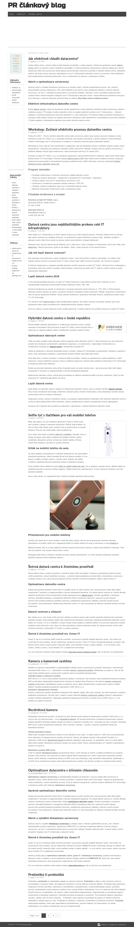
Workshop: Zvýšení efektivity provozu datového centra (70, 129)
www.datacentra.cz (76, 865)
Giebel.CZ (21, 14)
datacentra (32, 247)
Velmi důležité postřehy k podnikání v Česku (16, 200)
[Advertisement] (67, 33)
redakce (33, 61)
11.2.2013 (39, 877)
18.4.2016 (41, 569)
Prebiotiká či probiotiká (46, 875)
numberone (34, 664)
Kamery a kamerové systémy (50, 661)
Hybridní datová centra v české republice (59, 318)
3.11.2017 (41, 61)
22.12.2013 (44, 664)
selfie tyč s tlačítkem (63, 434)
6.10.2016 (41, 231)
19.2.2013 (52, 773)
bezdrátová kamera (68, 719)
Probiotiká (119, 900)
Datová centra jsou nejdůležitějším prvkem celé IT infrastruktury (66, 226)
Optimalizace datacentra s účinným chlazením (63, 770)
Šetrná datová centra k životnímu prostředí (60, 567)
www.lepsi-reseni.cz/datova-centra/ (82, 652)
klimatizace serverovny (59, 824)
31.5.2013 (43, 713)
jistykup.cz (114, 543)
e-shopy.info (113, 924)
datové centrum (115, 389)
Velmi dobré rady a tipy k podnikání (16, 223)
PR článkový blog (37, 5)
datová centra (49, 302)
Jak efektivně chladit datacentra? (53, 59)
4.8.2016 (41, 321)
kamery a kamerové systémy (81, 670)
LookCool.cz (122, 924)
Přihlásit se (16, 88)
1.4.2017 (41, 132)
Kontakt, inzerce (35, 14)
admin (32, 418)
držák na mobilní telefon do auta (71, 466)
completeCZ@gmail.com (38, 773)
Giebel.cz (104, 924)
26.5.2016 (39, 418)
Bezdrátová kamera (43, 710)
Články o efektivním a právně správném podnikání (16, 213)
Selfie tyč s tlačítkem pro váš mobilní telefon (62, 415)
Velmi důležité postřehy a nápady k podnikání (16, 188)
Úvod (11, 14)
